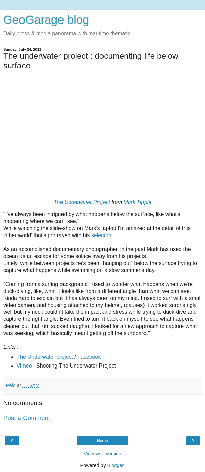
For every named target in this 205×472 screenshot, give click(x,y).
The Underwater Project (82, 202)
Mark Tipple (138, 202)
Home (102, 440)
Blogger (115, 465)
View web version (102, 453)
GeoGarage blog (46, 19)
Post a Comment (26, 417)
